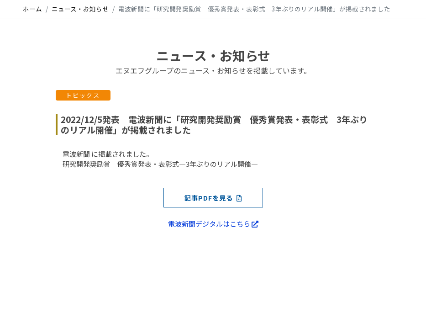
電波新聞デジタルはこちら (213, 223)
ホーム (32, 8)
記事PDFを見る (213, 197)
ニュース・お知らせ (80, 8)
